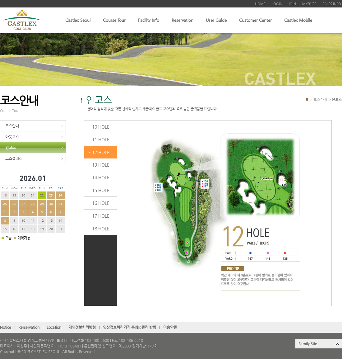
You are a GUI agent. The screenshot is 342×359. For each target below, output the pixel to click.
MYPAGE (309, 4)
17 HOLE (100, 215)
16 (14, 229)
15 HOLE (100, 190)
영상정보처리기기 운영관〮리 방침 (129, 327)
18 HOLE (100, 228)
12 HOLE (100, 152)
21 (33, 195)
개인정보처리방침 (82, 327)
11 (33, 220)
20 (23, 195)
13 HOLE (100, 164)
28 (33, 203)
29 (42, 203)
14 (60, 220)
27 (23, 203)
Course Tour (114, 20)
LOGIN (277, 4)
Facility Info (148, 20)
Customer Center (255, 20)
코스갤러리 (13, 158)
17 (23, 229)
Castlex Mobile (298, 20)
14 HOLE (100, 177)
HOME (260, 4)
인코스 (10, 147)
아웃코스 (12, 137)
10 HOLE (100, 126)
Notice (5, 327)
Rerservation (28, 327)
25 (5, 203)
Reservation (182, 20)
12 (42, 220)
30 (51, 203)
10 (23, 220)
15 (5, 229)
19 (14, 195)
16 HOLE (100, 203)
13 (51, 220)
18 (5, 195)
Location (54, 327)
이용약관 (170, 327)
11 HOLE (100, 139)
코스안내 (12, 126)
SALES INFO (331, 4)
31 (60, 203)
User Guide (216, 20)
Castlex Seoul (77, 20)
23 (51, 195)
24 (60, 195)
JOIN (292, 4)
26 (14, 203)
